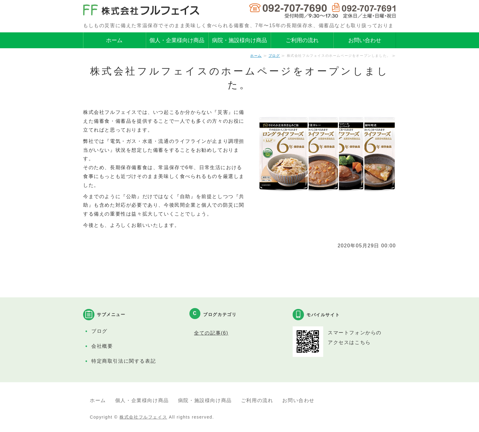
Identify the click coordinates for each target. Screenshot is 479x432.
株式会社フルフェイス (143, 417)
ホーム (114, 40)
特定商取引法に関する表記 (123, 361)
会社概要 (102, 346)
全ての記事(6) (211, 333)
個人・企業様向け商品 (176, 40)
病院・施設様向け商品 (239, 40)
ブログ (274, 55)
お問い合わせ (364, 40)
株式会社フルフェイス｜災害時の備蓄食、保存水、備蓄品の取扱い (141, 10)
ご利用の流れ (302, 40)
